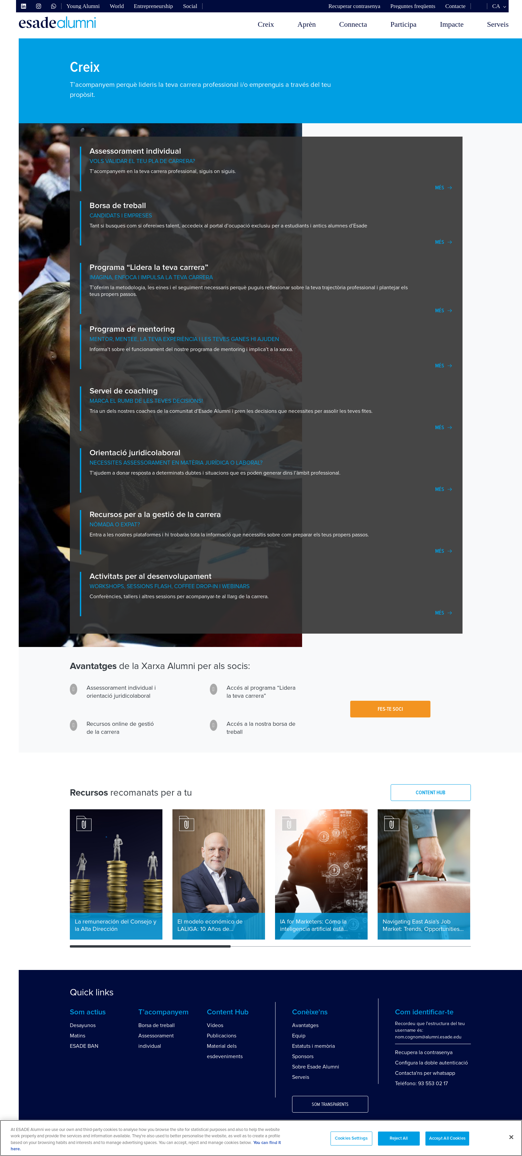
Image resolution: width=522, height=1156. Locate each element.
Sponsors (302, 1056)
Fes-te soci (390, 709)
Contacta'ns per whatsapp (425, 1073)
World (117, 6)
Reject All (399, 1138)
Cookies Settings (351, 1138)
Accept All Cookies (447, 1138)
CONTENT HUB (430, 792)
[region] (261, 1138)
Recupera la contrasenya (423, 1052)
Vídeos (215, 1025)
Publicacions (221, 1035)
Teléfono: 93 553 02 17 (421, 1083)
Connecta (353, 24)
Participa (403, 24)
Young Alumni (83, 6)
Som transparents (330, 1104)
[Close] (511, 1137)
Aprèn (306, 24)
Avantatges (305, 1025)
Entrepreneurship (153, 6)
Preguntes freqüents (412, 6)
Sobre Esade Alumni (315, 1066)
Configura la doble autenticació (431, 1062)
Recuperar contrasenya (354, 6)
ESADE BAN (84, 1046)
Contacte (455, 6)
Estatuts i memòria (313, 1046)
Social (190, 6)
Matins (77, 1035)
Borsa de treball (156, 1025)
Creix (266, 24)
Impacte (452, 24)
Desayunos (83, 1025)
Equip (298, 1035)
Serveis (498, 24)
